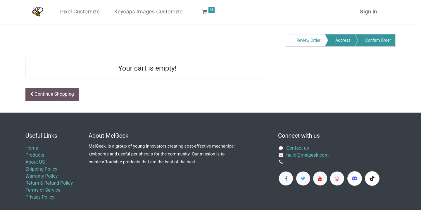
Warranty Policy (41, 176)
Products (34, 155)
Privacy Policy (39, 197)
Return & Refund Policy (49, 183)
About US (35, 162)
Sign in (368, 11)
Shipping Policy (41, 169)
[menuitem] (80, 12)
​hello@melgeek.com (308, 155)
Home (31, 148)
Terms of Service (43, 190)
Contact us (298, 148)
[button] (52, 94)
